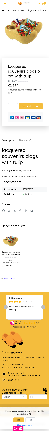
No (31, 420)
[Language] (14, 396)
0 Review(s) (12, 81)
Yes (18, 420)
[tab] (26, 141)
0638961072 (7, 360)
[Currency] (38, 396)
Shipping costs (15, 262)
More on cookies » (24, 425)
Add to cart (31, 106)
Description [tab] (8, 140)
